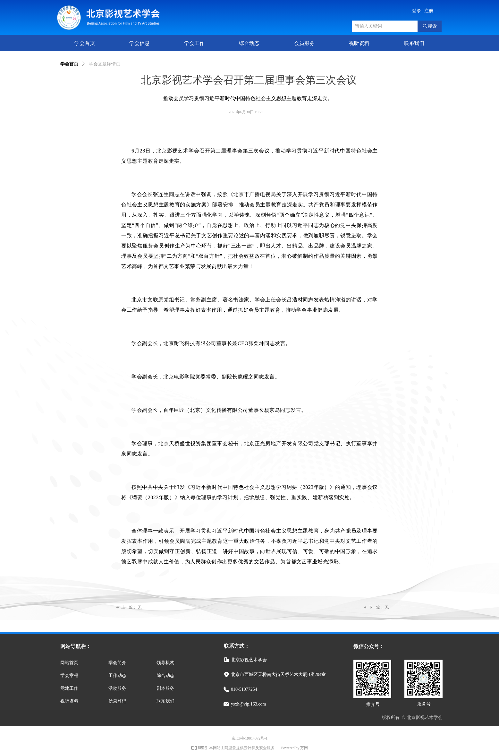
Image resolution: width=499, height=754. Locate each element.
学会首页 (69, 64)
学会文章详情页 (104, 64)
